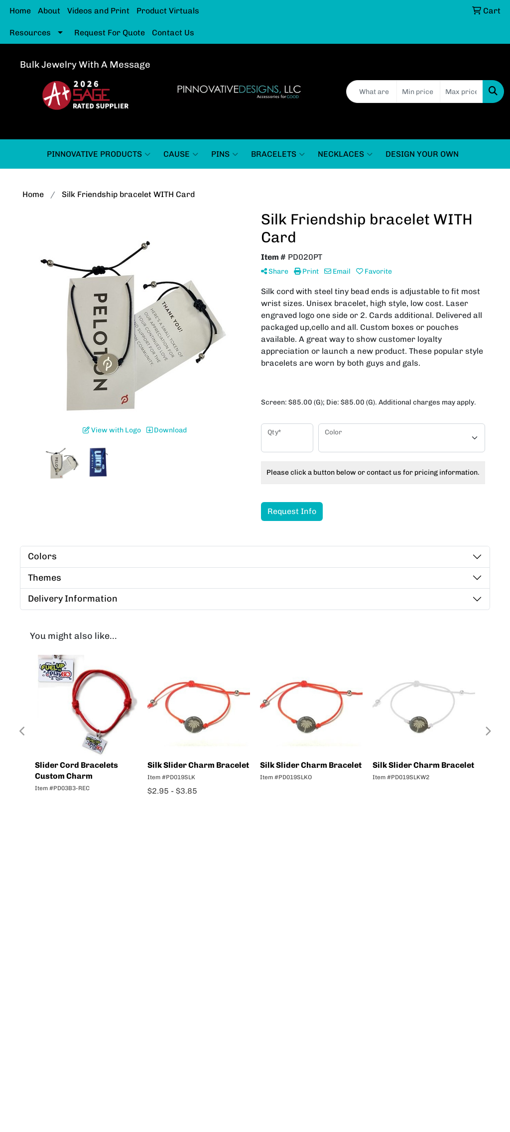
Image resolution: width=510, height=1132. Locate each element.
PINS (224, 154)
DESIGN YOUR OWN (422, 154)
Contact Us (173, 32)
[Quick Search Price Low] (418, 91)
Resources (30, 32)
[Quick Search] (371, 91)
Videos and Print (98, 10)
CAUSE (180, 154)
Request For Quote (109, 32)
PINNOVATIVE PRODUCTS (98, 154)
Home (20, 10)
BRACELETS (278, 154)
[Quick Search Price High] (461, 91)
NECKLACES (345, 154)
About (49, 10)
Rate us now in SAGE (446, 861)
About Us (191, 861)
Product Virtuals (167, 10)
